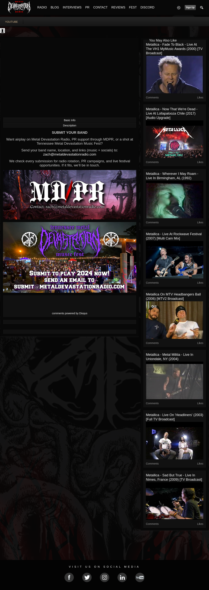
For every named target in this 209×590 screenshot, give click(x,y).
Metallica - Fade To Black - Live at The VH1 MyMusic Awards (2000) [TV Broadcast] (174, 49)
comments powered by (69, 313)
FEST (133, 7)
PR (87, 7)
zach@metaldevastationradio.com (69, 154)
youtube (11, 21)
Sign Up (190, 7)
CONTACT (100, 7)
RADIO (42, 7)
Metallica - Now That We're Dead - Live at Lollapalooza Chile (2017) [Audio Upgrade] (172, 113)
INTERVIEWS (72, 7)
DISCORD (147, 7)
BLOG (55, 7)
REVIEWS (118, 7)
